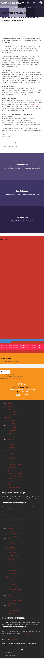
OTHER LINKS (9, 439)
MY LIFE (7, 418)
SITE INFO (8, 451)
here (14, 78)
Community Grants (14, 487)
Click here (36, 104)
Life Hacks (12, 423)
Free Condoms (13, 570)
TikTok (5, 253)
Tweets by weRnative (6, 289)
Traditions (11, 409)
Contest (11, 433)
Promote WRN (13, 428)
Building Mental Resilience (16, 473)
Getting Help (12, 479)
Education (14, 146)
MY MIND (8, 471)
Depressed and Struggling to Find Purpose (22, 195)
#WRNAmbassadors (11, 655)
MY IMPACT (8, 482)
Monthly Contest (13, 555)
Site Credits (12, 459)
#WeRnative (8, 652)
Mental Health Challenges (16, 476)
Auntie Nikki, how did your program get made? (22, 168)
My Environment (13, 414)
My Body (11, 420)
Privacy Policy (12, 456)
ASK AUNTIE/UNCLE (11, 525)
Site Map (11, 453)
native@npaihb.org (14, 515)
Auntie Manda (15, 143)
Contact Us (12, 436)
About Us (11, 442)
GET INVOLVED (9, 425)
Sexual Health (12, 467)
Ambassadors (12, 430)
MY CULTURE (9, 406)
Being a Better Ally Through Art (22, 221)
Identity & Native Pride (15, 412)
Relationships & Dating (15, 465)
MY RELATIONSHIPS (11, 462)
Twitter (5, 245)
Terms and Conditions (15, 379)
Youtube (5, 247)
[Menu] (28, 3)
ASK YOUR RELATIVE (11, 403)
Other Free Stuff (13, 573)
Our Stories (12, 490)
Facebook (6, 242)
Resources (12, 447)
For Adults (11, 445)
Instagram (6, 250)
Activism (8, 146)
